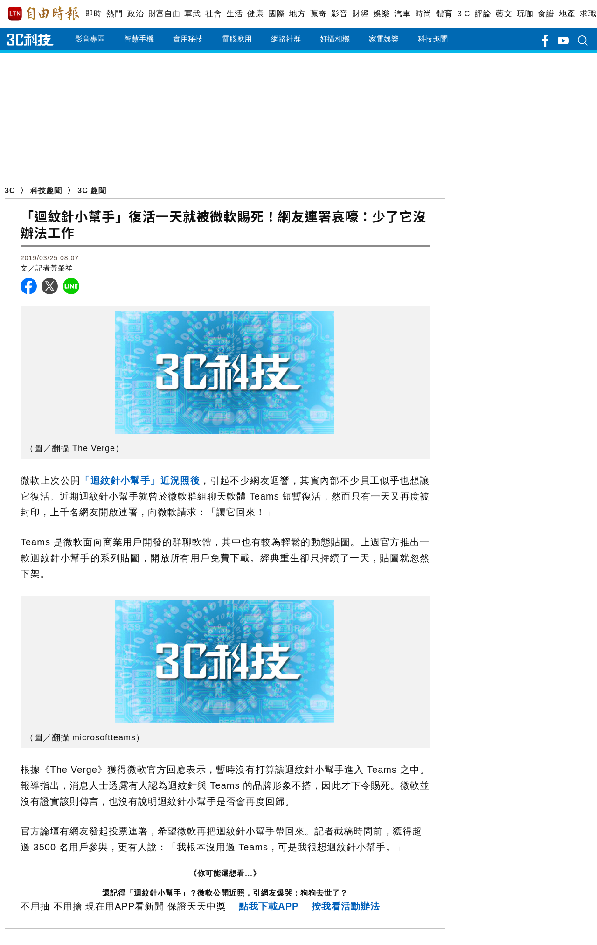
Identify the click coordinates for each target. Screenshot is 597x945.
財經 (360, 13)
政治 (135, 13)
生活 (234, 13)
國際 (276, 13)
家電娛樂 (384, 39)
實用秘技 (188, 39)
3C (10, 191)
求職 (588, 13)
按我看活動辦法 (346, 906)
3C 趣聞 (91, 191)
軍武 (192, 13)
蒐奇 (318, 13)
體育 (444, 13)
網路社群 (286, 39)
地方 (297, 13)
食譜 (546, 13)
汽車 (402, 13)
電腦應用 (237, 39)
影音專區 (90, 39)
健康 (255, 13)
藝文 (504, 13)
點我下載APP (268, 906)
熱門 (114, 13)
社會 (213, 13)
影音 (339, 13)
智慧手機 (139, 39)
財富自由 (164, 13)
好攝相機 (335, 39)
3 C (463, 13)
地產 (567, 13)
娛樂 (381, 13)
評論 (483, 13)
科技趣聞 (433, 39)
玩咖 (525, 13)
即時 (93, 13)
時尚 (423, 13)
